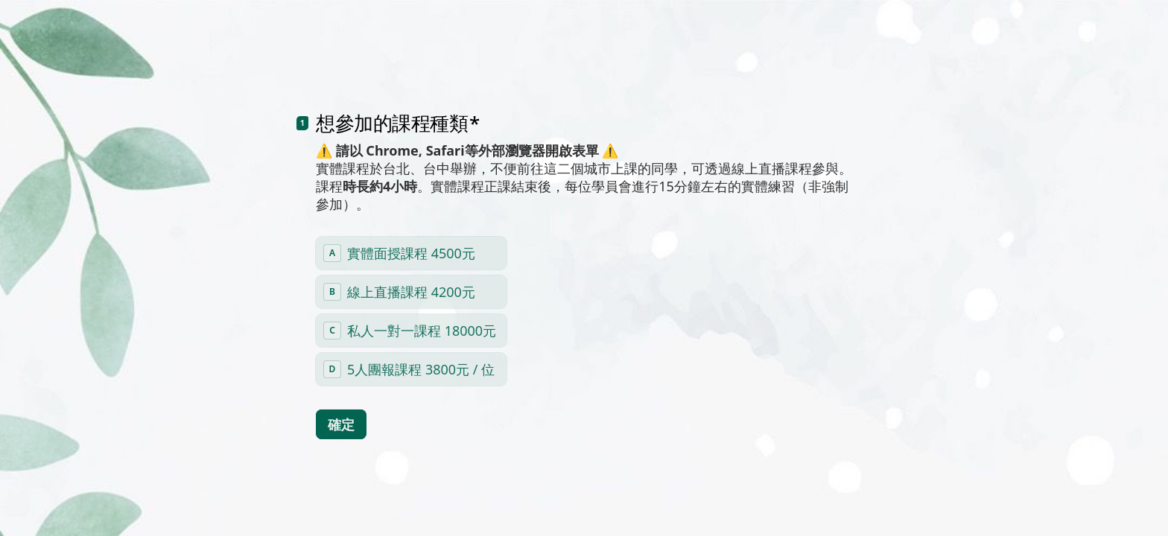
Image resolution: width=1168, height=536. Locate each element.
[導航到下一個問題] (1004, 500)
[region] (146, 486)
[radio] (411, 231)
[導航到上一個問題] (979, 500)
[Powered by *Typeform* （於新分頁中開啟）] (1083, 500)
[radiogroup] (411, 289)
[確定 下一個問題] (341, 403)
